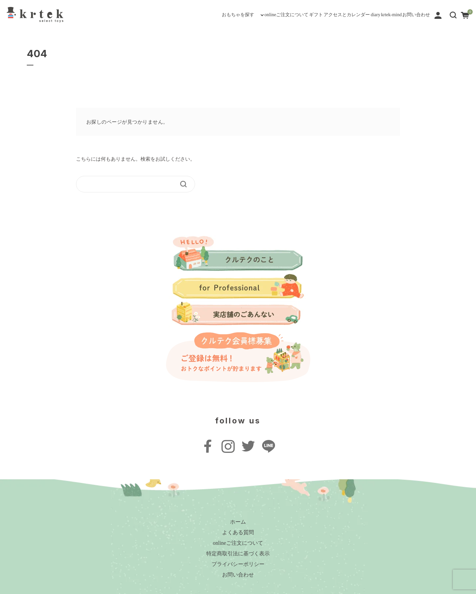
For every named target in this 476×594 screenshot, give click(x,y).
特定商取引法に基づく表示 (238, 553)
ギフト (241, 15)
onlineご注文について (194, 15)
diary (335, 15)
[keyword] (131, 184)
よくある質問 (238, 532)
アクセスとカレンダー (289, 15)
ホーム (238, 522)
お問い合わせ (407, 15)
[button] (453, 14)
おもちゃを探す (126, 15)
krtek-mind (366, 15)
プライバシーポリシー (238, 564)
